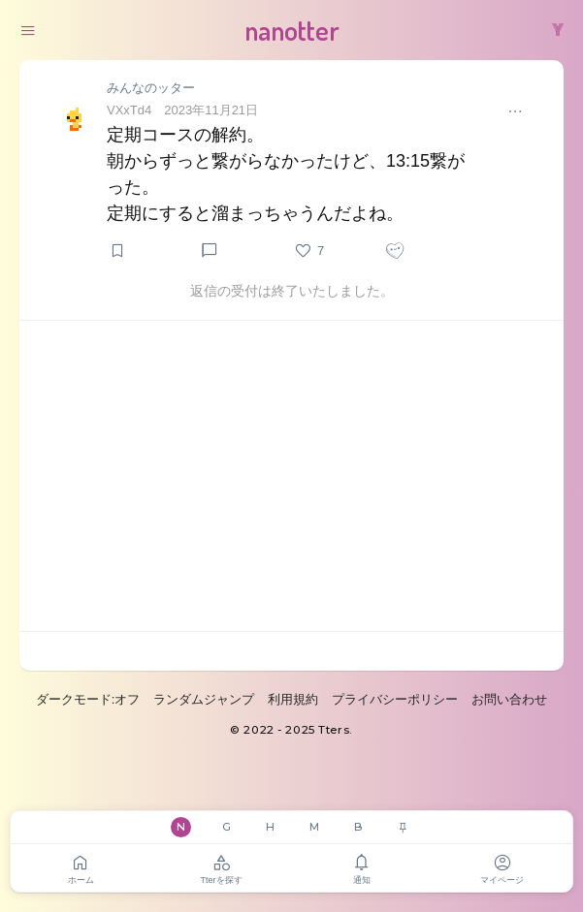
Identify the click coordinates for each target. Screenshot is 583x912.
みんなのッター (151, 87)
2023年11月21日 (211, 110)
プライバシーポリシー (395, 699)
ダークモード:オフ (88, 699)
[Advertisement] (291, 476)
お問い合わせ (509, 699)
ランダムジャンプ (203, 699)
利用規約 (293, 699)
